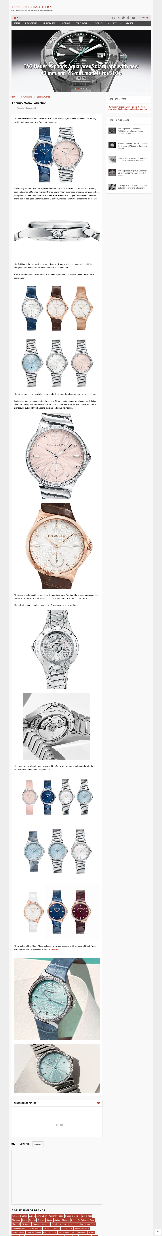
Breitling (41, 1220)
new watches (26, 97)
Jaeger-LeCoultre (82, 1228)
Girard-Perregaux (59, 1224)
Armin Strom (42, 1216)
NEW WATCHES (31, 23)
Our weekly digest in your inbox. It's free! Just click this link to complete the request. (127, 108)
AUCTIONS (66, 23)
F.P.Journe (26, 1224)
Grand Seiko (90, 1224)
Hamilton (47, 1228)
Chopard (65, 1220)
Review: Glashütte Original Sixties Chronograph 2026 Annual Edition (81, 69)
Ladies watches (43, 97)
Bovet (24, 1220)
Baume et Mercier (72, 1216)
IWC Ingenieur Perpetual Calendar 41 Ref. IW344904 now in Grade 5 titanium (132, 173)
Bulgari (49, 1220)
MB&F (38, 1232)
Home (14, 97)
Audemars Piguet (56, 1216)
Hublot (64, 1228)
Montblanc (82, 1232)
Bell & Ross (87, 1216)
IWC (71, 1228)
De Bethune (83, 1220)
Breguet (32, 1220)
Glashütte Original (75, 1224)
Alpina (32, 1216)
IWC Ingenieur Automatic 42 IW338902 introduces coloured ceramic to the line (130, 131)
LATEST (17, 23)
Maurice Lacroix (50, 1232)
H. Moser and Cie (34, 1228)
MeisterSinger (64, 1232)
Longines (30, 1232)
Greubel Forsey (18, 1228)
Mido (74, 1232)
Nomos (92, 1232)
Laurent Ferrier (18, 1232)
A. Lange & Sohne (19, 1216)
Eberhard (16, 1224)
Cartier (57, 1220)
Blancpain (16, 1220)
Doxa (92, 1220)
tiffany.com (53, 949)
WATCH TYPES (114, 23)
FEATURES (99, 23)
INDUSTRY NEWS (49, 23)
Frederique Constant (41, 1224)
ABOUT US (130, 23)
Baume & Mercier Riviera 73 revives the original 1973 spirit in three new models (133, 146)
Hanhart (56, 1228)
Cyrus (73, 1220)
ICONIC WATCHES (82, 23)
